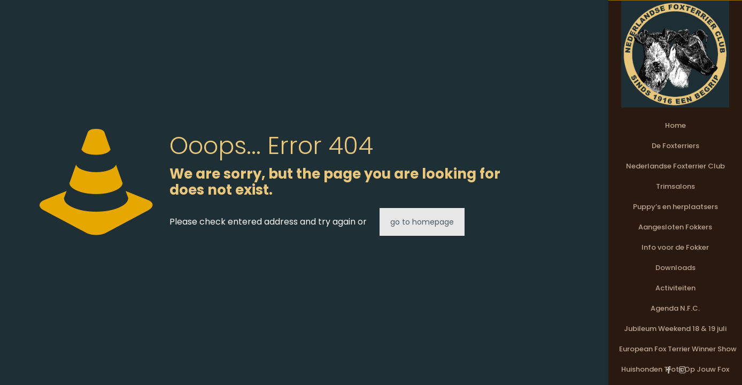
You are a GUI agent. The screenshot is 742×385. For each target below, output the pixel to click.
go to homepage (422, 222)
